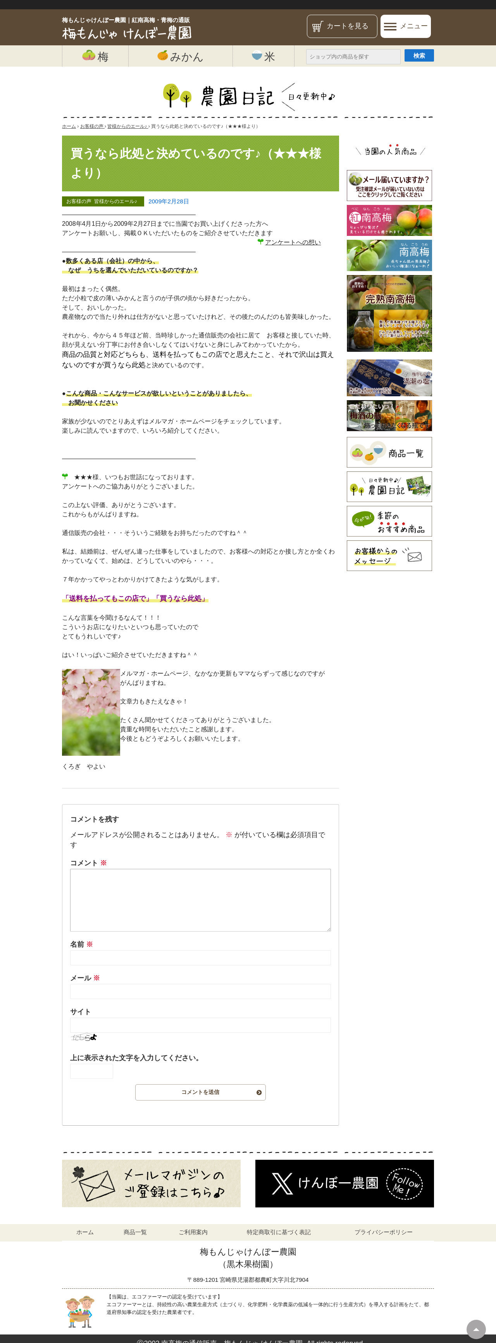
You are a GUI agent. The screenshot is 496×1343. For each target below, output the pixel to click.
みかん (180, 56)
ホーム (85, 1232)
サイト (80, 1012)
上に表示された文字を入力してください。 (136, 1058)
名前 (81, 944)
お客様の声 (78, 202)
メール (85, 978)
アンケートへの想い (293, 242)
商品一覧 (135, 1232)
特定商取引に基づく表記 (279, 1232)
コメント (88, 863)
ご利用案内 (193, 1232)
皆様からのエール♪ (115, 202)
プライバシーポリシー (384, 1232)
